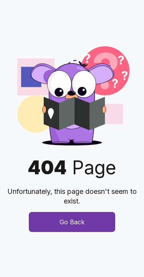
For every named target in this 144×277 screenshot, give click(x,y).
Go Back (72, 222)
